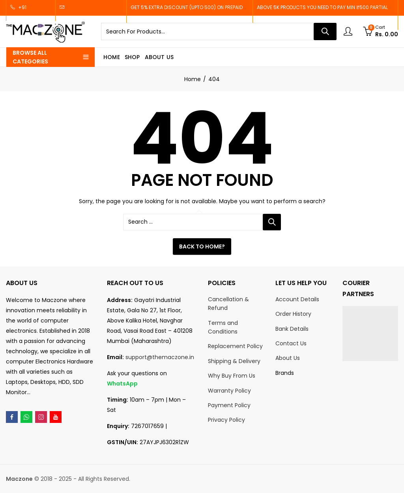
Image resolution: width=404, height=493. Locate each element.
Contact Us (291, 343)
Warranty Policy (229, 391)
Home (192, 79)
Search (325, 31)
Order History (293, 314)
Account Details (297, 299)
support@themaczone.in (159, 357)
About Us (287, 358)
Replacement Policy (235, 346)
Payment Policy (229, 405)
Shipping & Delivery (234, 361)
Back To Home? (202, 246)
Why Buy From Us (231, 376)
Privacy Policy (226, 420)
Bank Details (292, 329)
